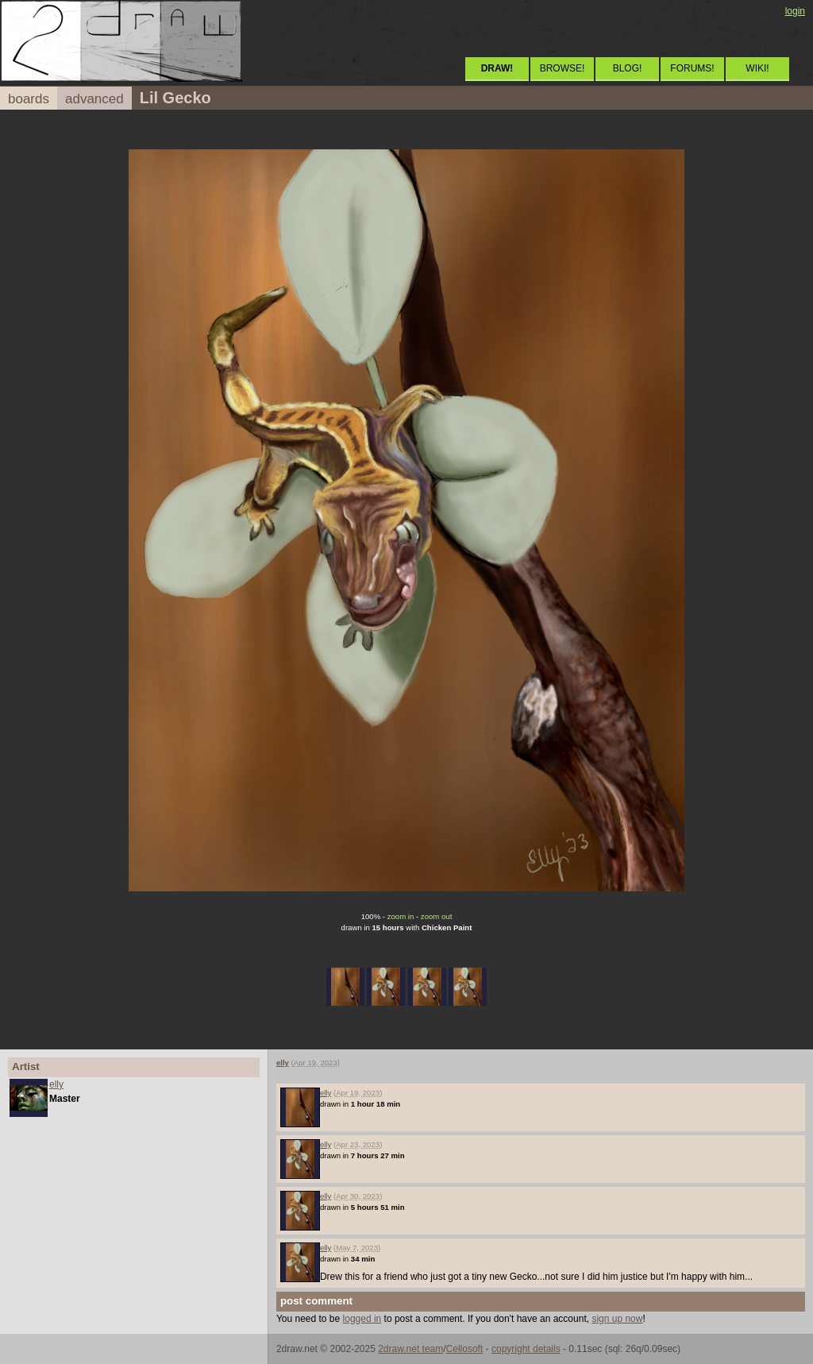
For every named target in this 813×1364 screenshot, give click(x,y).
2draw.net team (410, 1348)
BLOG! (627, 68)
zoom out (436, 916)
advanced (94, 98)
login (795, 11)
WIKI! (757, 68)
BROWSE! (562, 68)
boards (28, 98)
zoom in (400, 916)
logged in (362, 1318)
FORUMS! (692, 68)
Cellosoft (465, 1348)
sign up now (616, 1318)
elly (56, 1084)
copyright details (526, 1348)
